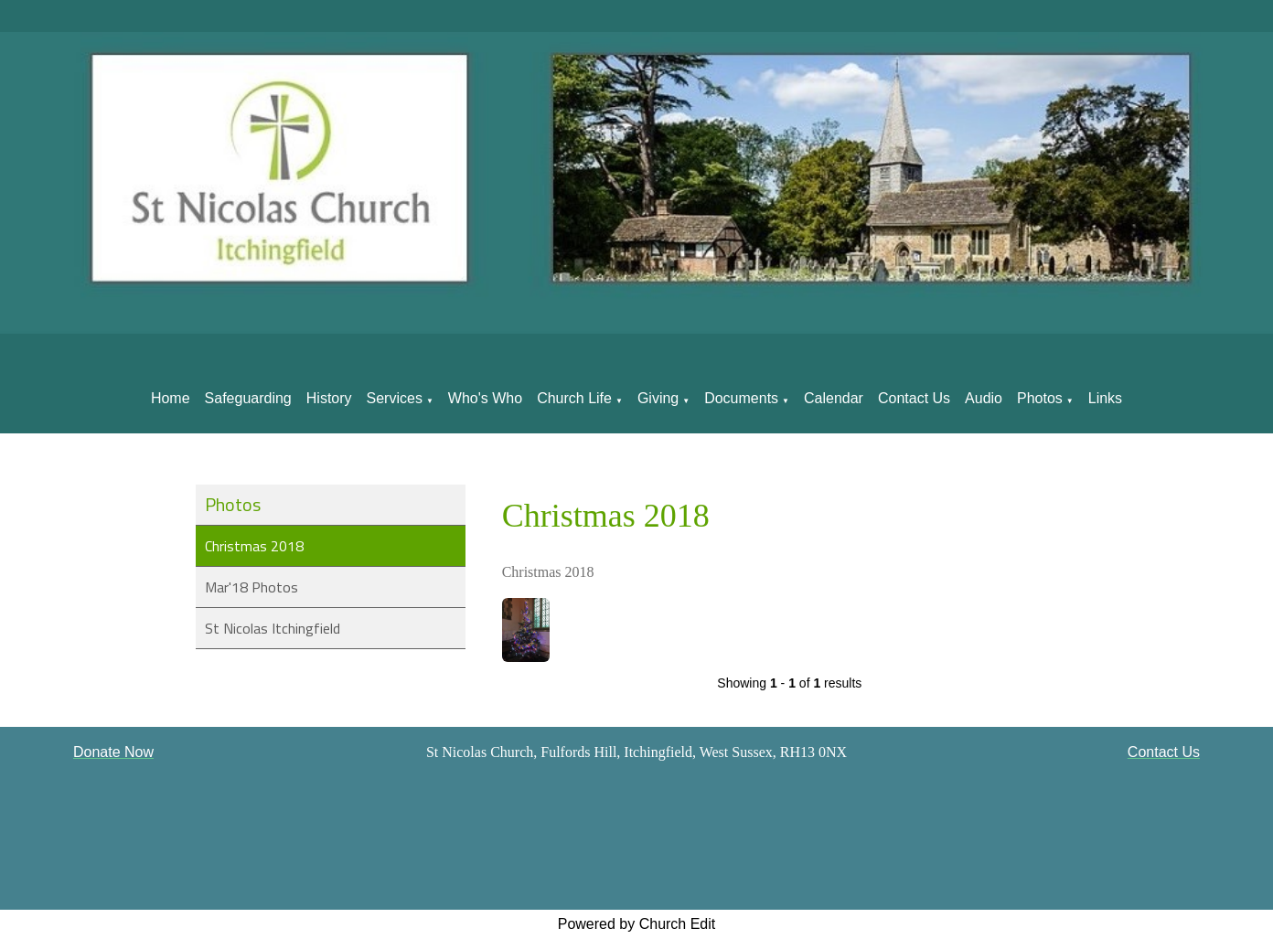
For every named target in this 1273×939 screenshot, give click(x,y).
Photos (1040, 398)
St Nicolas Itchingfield (272, 628)
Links (1105, 398)
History (329, 398)
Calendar (833, 398)
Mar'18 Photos (251, 587)
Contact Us (914, 398)
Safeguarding (248, 398)
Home (170, 398)
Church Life (574, 398)
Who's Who (485, 398)
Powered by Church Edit (637, 924)
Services (395, 398)
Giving (658, 398)
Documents (741, 398)
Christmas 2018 (254, 546)
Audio (983, 398)
